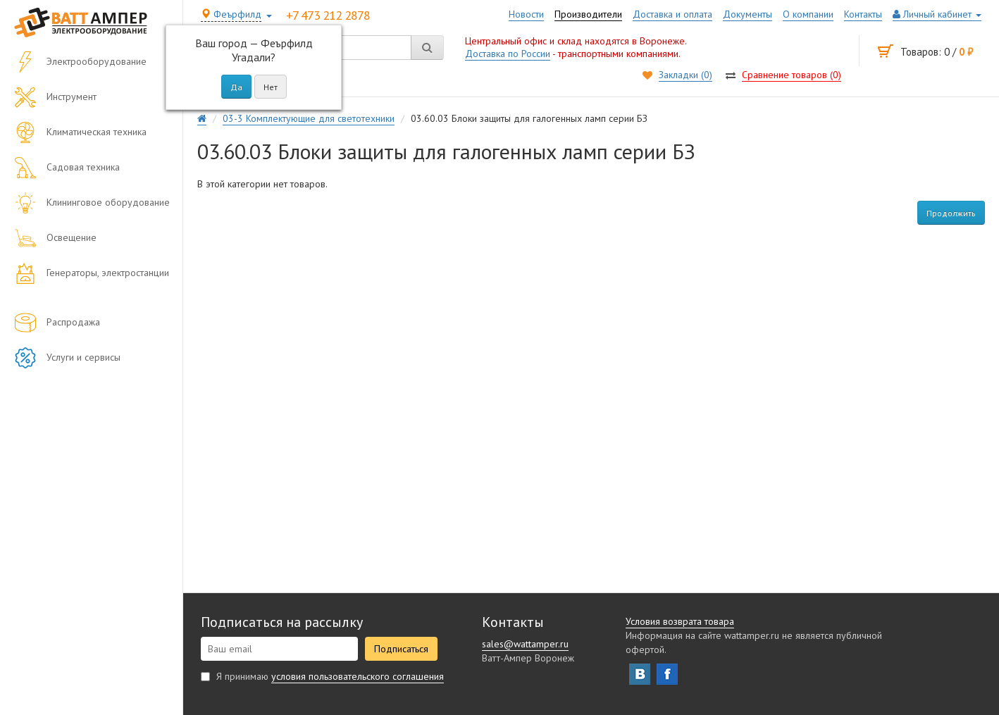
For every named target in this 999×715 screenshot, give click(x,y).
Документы (747, 14)
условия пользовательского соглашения (357, 676)
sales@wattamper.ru (525, 644)
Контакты (863, 14)
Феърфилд (231, 14)
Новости (526, 14)
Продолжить (951, 213)
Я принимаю (322, 676)
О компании (808, 14)
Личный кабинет (937, 14)
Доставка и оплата (672, 14)
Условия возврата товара (680, 621)
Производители (588, 14)
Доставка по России (507, 53)
